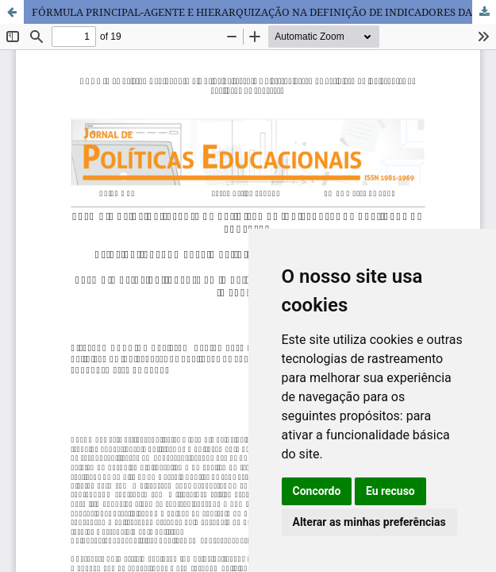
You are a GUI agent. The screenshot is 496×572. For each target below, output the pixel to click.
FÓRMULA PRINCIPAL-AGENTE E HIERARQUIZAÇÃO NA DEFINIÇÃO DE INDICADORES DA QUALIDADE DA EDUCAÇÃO (264, 12)
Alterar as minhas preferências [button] (369, 522)
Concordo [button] (317, 491)
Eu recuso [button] (390, 491)
